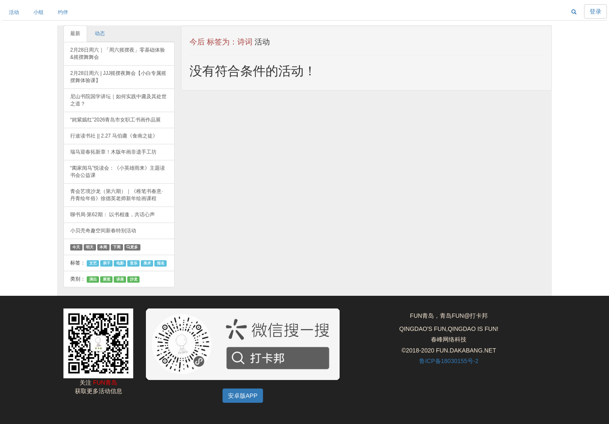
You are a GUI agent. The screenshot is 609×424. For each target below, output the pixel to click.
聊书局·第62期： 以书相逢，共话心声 (112, 215)
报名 (161, 263)
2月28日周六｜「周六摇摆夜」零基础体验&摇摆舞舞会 (117, 53)
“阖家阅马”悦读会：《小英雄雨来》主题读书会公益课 (117, 171)
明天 (89, 247)
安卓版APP (243, 395)
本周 (103, 247)
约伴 (63, 12)
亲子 (106, 263)
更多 (132, 247)
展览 (106, 279)
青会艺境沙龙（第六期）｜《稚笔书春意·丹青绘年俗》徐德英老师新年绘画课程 (116, 194)
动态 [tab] (100, 33)
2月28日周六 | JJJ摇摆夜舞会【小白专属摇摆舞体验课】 (118, 76)
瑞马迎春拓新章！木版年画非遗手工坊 (113, 152)
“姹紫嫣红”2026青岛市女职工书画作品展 (115, 120)
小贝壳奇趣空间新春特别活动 (103, 231)
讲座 (120, 279)
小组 (38, 12)
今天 (76, 247)
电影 (120, 263)
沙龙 (133, 279)
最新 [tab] (75, 33)
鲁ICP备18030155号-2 (448, 361)
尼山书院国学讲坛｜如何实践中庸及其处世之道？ (118, 100)
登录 (595, 11)
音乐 (133, 263)
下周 (117, 247)
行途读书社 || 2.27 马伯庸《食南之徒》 (114, 136)
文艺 (93, 263)
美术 (147, 263)
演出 (93, 279)
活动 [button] (14, 12)
